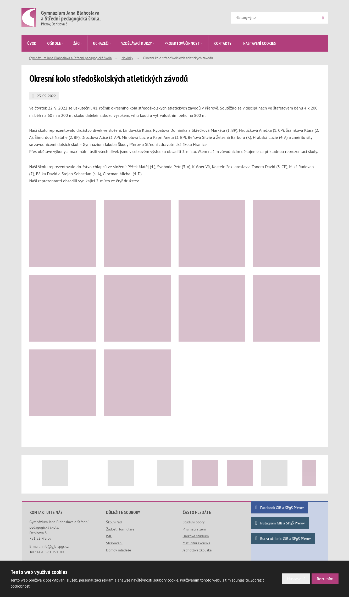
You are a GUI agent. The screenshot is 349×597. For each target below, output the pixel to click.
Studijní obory (194, 522)
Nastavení (296, 578)
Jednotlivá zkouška (197, 550)
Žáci (76, 43)
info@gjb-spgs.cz (55, 546)
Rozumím (325, 578)
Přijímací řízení (194, 529)
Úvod (31, 43)
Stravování (114, 543)
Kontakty (222, 43)
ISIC (109, 536)
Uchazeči (101, 43)
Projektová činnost (182, 43)
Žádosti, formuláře (120, 529)
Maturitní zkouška (196, 543)
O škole (54, 43)
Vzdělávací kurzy (136, 43)
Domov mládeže (118, 550)
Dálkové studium (196, 536)
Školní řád (114, 522)
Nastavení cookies (259, 43)
